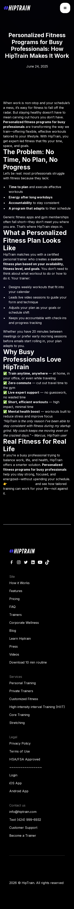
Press (13, 646)
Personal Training (22, 683)
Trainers (15, 615)
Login (13, 775)
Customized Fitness (23, 699)
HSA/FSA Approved (24, 759)
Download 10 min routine (28, 662)
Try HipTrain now (21, 484)
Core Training (19, 715)
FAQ (12, 607)
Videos (14, 654)
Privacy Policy (20, 743)
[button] (65, 8)
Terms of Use (19, 751)
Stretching (17, 723)
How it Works (19, 583)
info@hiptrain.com (23, 812)
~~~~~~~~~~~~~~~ (25, 767)
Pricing (14, 599)
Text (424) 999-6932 (25, 820)
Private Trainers (21, 691)
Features (15, 591)
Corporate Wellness (24, 623)
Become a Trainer (22, 836)
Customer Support (23, 828)
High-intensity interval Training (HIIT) (37, 707)
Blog (12, 631)
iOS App (15, 783)
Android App (18, 791)
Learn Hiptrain (20, 638)
